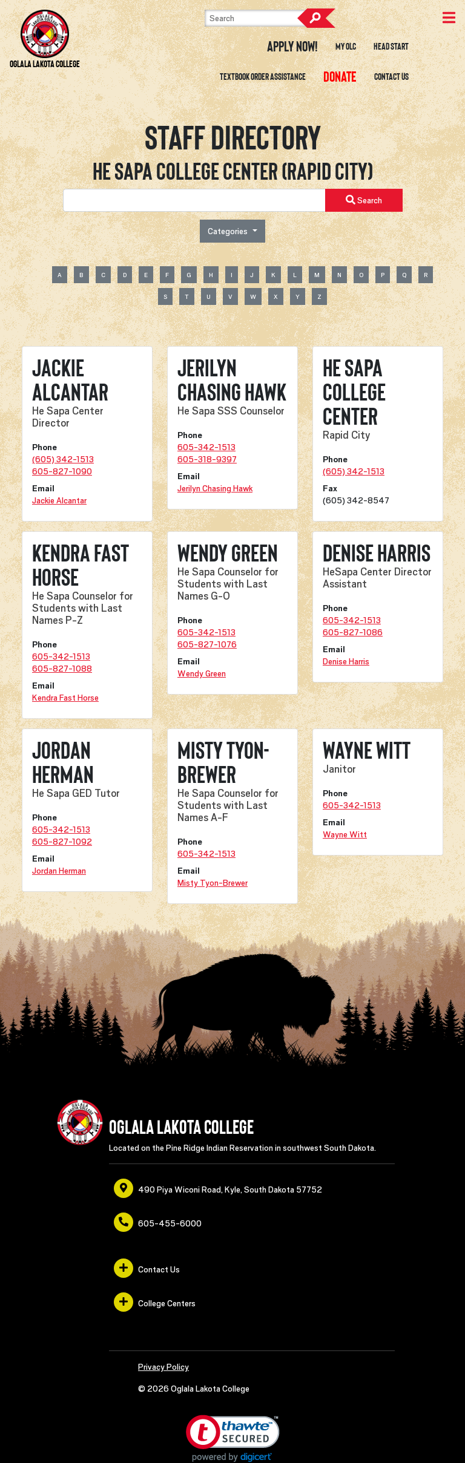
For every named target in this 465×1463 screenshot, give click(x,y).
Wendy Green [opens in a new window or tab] (201, 673)
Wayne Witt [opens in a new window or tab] (345, 834)
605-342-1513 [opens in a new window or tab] (206, 447)
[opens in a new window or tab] (339, 77)
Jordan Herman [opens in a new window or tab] (59, 871)
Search (316, 18)
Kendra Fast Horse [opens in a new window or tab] (65, 697)
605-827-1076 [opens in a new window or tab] (207, 644)
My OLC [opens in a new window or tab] (345, 46)
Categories (228, 231)
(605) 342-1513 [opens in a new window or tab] (63, 459)
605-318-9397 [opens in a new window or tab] (207, 459)
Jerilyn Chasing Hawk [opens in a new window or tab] (214, 488)
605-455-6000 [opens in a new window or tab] (158, 1222)
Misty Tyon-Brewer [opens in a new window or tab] (212, 883)
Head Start (391, 46)
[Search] (265, 18)
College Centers (155, 1302)
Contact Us (391, 76)
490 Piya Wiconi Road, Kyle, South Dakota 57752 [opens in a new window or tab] (218, 1188)
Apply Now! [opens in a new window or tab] (292, 46)
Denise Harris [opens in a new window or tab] (346, 661)
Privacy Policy (163, 1367)
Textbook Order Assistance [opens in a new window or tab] (263, 76)
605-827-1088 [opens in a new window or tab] (62, 668)
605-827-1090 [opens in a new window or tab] (62, 471)
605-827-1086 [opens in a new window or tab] (353, 632)
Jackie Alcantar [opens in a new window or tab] (59, 500)
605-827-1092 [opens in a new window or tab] (62, 841)
